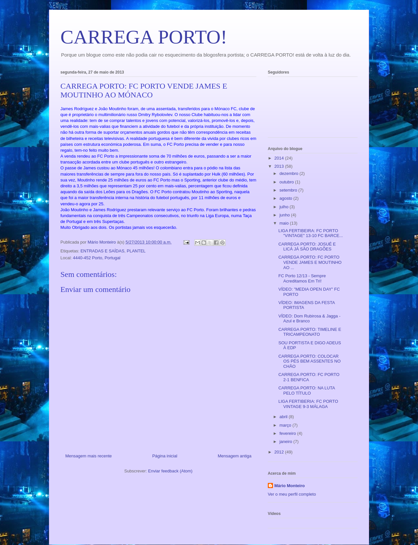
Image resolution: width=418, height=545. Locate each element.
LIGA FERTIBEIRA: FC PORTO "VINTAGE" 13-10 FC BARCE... (310, 233)
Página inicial (164, 455)
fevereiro (288, 433)
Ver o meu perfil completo (292, 494)
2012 (279, 452)
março (286, 425)
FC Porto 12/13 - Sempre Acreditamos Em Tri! (302, 278)
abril (284, 416)
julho (285, 206)
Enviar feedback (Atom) (170, 470)
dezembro (289, 173)
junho (285, 215)
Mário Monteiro (289, 485)
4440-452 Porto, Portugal (96, 257)
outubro (287, 181)
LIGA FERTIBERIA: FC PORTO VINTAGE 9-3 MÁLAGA (308, 404)
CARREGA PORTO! (143, 37)
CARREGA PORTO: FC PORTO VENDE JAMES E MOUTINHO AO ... (309, 262)
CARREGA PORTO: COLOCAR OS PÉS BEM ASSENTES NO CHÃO (309, 361)
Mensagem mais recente (88, 455)
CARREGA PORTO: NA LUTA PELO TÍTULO (306, 390)
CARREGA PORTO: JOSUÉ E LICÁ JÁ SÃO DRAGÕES (307, 247)
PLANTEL (136, 250)
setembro (289, 190)
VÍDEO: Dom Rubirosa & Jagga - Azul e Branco (309, 319)
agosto (287, 198)
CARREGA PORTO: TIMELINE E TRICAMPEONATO (309, 332)
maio (285, 223)
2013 (279, 166)
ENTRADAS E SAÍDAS (102, 250)
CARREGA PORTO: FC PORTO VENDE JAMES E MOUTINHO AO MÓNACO (143, 90)
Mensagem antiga (234, 455)
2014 (279, 158)
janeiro (287, 441)
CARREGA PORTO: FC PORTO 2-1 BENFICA (308, 377)
